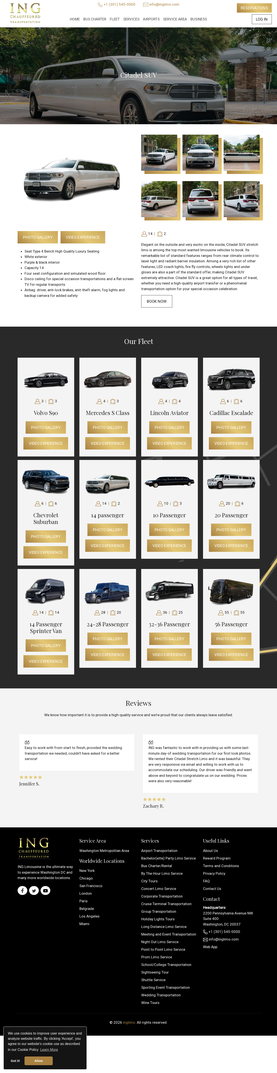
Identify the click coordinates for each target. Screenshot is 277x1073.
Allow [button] (38, 1061)
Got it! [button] (15, 1061)
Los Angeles (89, 916)
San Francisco (90, 886)
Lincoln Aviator (169, 413)
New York (87, 870)
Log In (262, 19)
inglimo (129, 1022)
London (85, 893)
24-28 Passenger (108, 624)
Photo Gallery (37, 237)
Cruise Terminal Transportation (166, 904)
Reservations (254, 8)
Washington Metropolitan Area (104, 850)
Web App (210, 947)
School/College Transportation (166, 964)
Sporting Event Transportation (165, 987)
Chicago (86, 878)
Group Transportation (158, 911)
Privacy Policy (214, 873)
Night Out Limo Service (160, 942)
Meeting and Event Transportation (168, 934)
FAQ (206, 881)
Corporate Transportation (162, 896)
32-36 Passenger (169, 624)
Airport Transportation (159, 850)
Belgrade (86, 908)
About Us (210, 850)
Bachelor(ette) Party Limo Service (168, 858)
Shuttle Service (153, 980)
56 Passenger (231, 624)
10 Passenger (169, 515)
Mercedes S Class (107, 413)
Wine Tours (150, 1002)
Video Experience (83, 237)
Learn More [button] (49, 1050)
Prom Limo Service (156, 957)
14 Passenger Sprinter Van (46, 627)
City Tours (149, 881)
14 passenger (107, 515)
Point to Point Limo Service (163, 949)
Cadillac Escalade (231, 413)
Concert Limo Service (158, 888)
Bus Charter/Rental (156, 866)
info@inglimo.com (164, 4)
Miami (84, 924)
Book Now (157, 301)
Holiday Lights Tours (158, 919)
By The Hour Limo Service (162, 873)
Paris (83, 901)
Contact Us (212, 888)
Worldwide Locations (102, 861)
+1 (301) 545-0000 (119, 4)
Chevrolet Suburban (45, 518)
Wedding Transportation (161, 995)
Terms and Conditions (221, 866)
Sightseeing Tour (155, 972)
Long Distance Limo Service (164, 926)
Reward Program (217, 858)
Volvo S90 (46, 413)
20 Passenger (231, 515)
